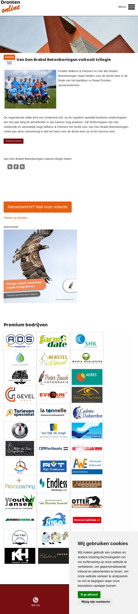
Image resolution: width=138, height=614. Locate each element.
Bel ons (35, 605)
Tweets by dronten (15, 217)
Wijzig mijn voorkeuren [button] (95, 601)
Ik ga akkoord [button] (89, 594)
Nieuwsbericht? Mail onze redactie (38, 207)
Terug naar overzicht (13, 141)
